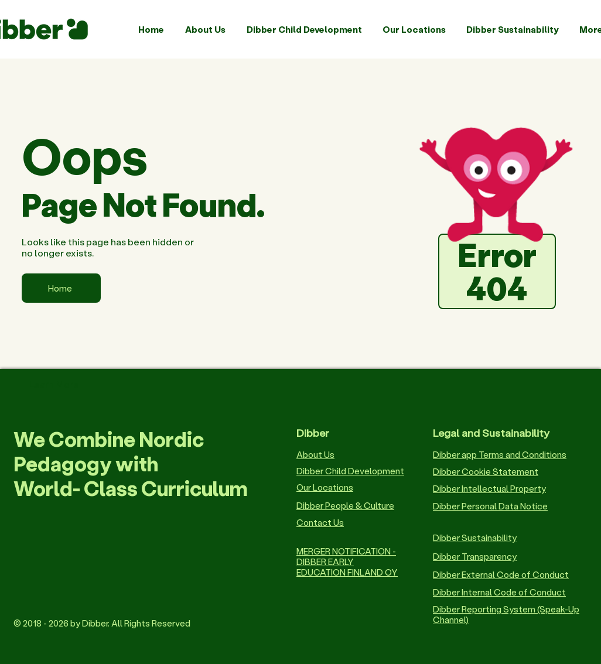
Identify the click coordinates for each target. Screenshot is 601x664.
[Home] (61, 288)
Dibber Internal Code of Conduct (499, 592)
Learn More (54, 384)
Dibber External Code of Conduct (501, 574)
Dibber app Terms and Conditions (499, 454)
